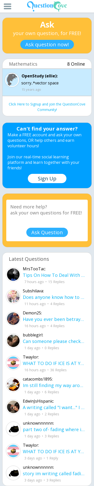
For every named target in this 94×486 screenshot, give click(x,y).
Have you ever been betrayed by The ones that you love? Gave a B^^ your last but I (54, 319)
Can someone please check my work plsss (54, 341)
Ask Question (47, 232)
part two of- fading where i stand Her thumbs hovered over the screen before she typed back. (54, 429)
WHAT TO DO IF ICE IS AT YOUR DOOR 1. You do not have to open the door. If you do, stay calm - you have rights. (54, 363)
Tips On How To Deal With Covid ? (54, 275)
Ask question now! (47, 44)
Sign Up (47, 178)
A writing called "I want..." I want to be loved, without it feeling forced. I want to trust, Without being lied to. (54, 407)
